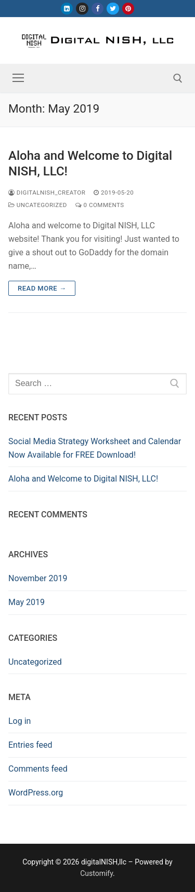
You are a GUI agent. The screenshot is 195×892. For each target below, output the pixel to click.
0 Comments (99, 205)
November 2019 (37, 578)
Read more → (42, 288)
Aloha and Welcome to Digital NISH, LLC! (90, 163)
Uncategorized (37, 205)
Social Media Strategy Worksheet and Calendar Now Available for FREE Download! (94, 448)
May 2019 (26, 602)
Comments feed (38, 769)
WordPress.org (35, 793)
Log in (19, 721)
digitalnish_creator (46, 192)
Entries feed (30, 745)
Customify (96, 873)
